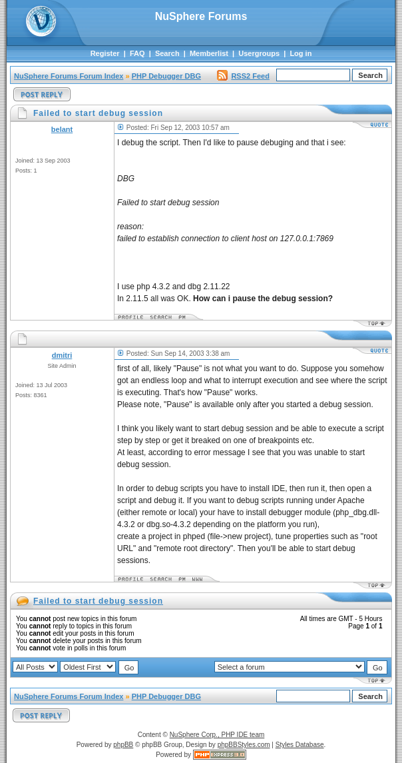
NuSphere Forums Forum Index (68, 76)
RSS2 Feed (243, 76)
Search (167, 53)
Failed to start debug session (98, 601)
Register (105, 53)
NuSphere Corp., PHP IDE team (217, 734)
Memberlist (209, 53)
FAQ (137, 53)
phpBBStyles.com (244, 744)
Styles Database (300, 744)
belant (62, 129)
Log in (300, 53)
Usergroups (259, 53)
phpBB (123, 744)
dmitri (62, 355)
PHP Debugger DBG (166, 76)
